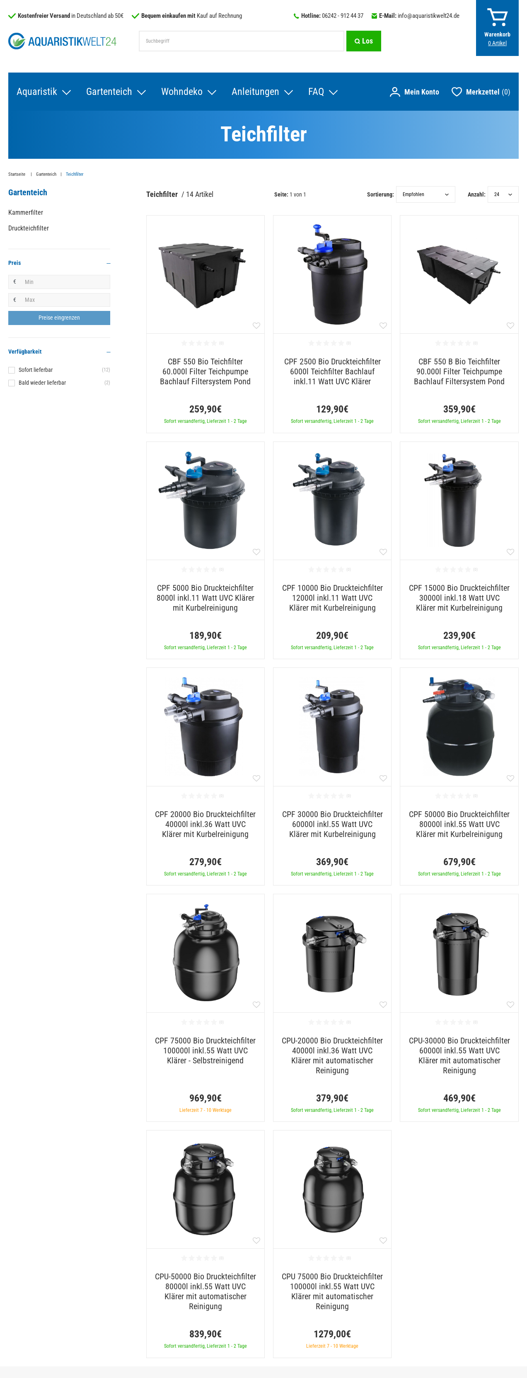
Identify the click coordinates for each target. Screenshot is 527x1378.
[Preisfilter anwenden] (59, 318)
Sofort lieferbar (64, 370)
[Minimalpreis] (65, 282)
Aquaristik (37, 91)
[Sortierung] (425, 194)
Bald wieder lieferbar (64, 382)
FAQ (316, 91)
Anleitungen (255, 91)
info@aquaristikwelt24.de (428, 15)
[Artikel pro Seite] (503, 194)
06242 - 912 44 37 (342, 15)
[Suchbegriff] (241, 41)
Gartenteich (109, 91)
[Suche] (363, 41)
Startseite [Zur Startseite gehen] (17, 174)
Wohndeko (182, 91)
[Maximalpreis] (65, 300)
